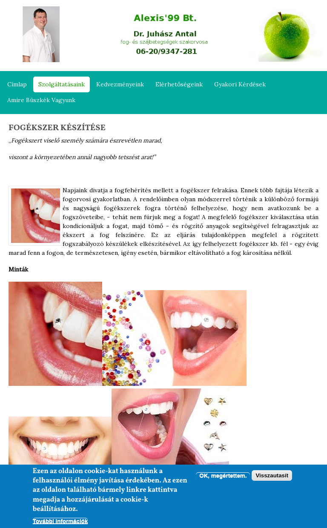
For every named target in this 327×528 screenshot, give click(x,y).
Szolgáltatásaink (61, 84)
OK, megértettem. (223, 476)
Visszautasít (271, 476)
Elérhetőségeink (179, 84)
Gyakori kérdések (240, 84)
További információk (60, 521)
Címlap (17, 84)
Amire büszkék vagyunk (41, 100)
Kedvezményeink (120, 84)
